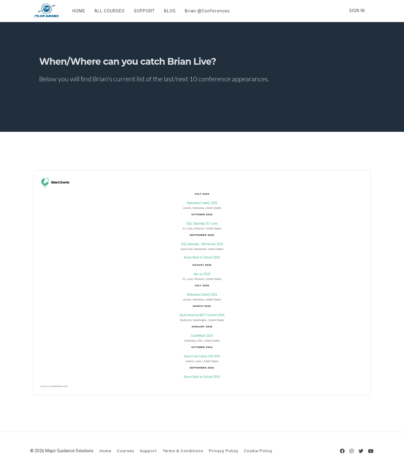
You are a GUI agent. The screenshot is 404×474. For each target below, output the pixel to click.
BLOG (166, 10)
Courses (125, 450)
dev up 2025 (202, 274)
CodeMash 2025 (202, 335)
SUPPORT (140, 10)
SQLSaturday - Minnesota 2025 (202, 244)
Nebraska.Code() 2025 (202, 294)
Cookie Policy (258, 450)
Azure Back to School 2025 (202, 257)
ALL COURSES (105, 10)
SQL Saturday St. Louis (202, 223)
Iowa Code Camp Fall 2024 (202, 356)
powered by (54, 386)
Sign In (357, 10)
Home (105, 450)
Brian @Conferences (203, 10)
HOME (74, 10)
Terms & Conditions (183, 450)
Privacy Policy (223, 450)
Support (148, 450)
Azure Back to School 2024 (202, 376)
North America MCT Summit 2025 (201, 315)
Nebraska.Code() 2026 (202, 203)
